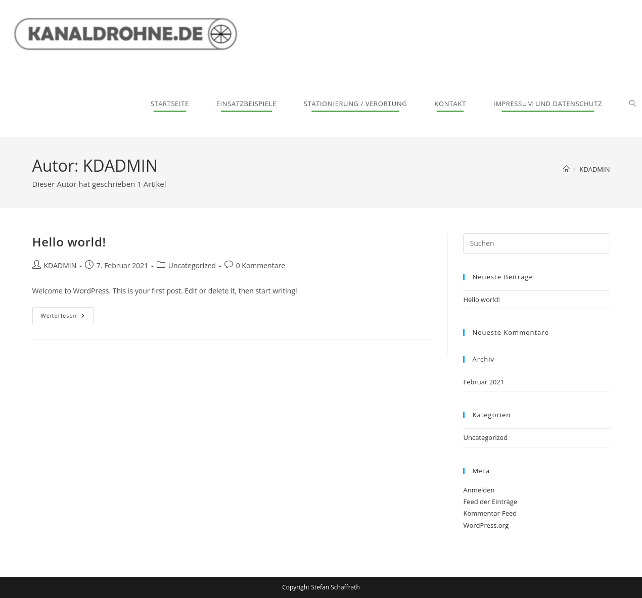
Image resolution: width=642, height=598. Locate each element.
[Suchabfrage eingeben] (536, 243)
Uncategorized (192, 265)
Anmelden (478, 489)
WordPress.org (486, 525)
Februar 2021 (483, 381)
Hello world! (69, 241)
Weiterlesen (67, 313)
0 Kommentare (260, 265)
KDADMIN (594, 169)
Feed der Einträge (490, 501)
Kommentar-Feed (490, 513)
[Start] (566, 169)
